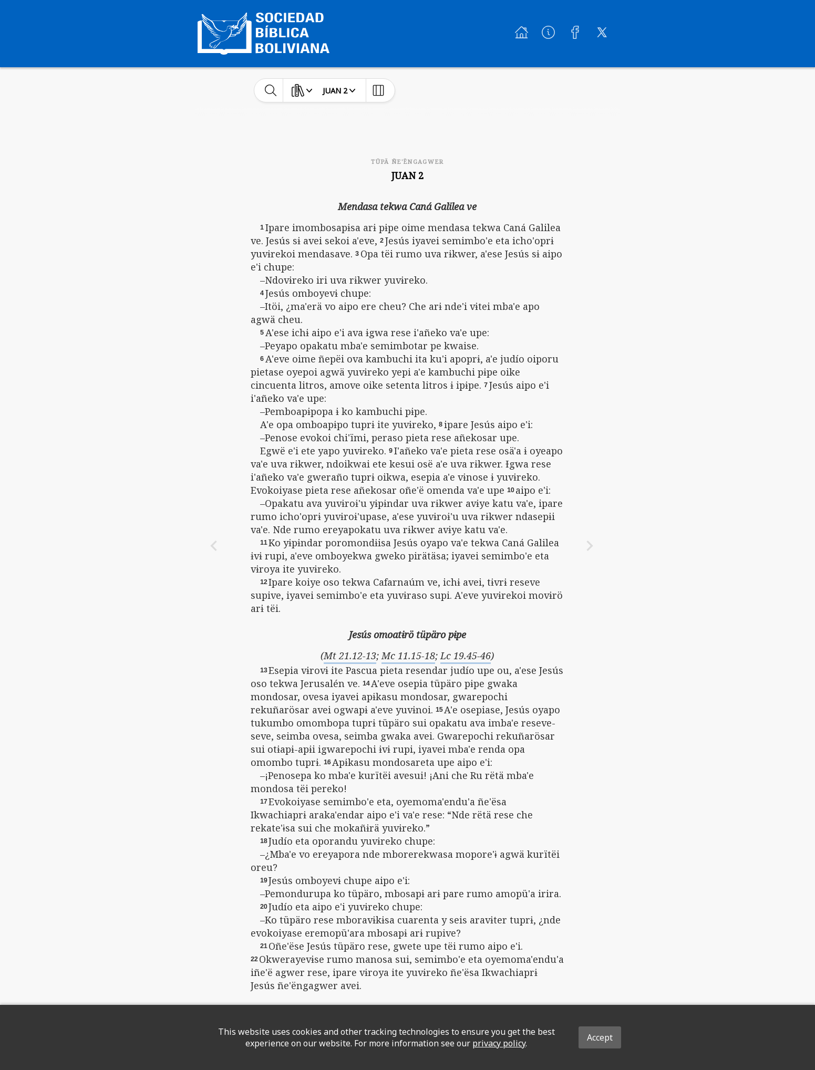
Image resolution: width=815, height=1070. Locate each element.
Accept (600, 1037)
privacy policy (498, 1043)
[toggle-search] (271, 90)
